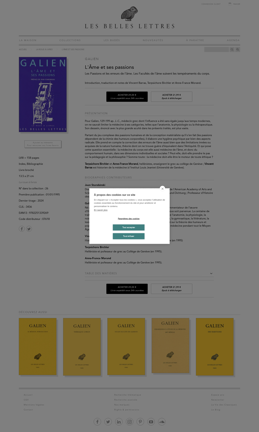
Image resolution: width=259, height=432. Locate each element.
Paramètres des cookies (128, 219)
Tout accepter (128, 227)
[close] (162, 188)
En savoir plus (101, 210)
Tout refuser (128, 236)
